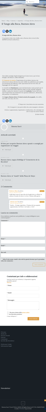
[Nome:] (23, 288)
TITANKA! (22, 409)
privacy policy (25, 312)
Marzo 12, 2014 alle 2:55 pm (16, 203)
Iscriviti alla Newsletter (7, 341)
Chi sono (3, 332)
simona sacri (14, 202)
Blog (8, 20)
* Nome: (9, 285)
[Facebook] (3, 31)
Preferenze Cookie (6, 344)
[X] (7, 31)
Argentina (20, 20)
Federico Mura (13, 191)
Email (3, 245)
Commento (4, 220)
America (13, 20)
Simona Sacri (16, 126)
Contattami (4, 339)
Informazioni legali (6, 346)
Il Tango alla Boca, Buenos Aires (33, 20)
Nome (3, 239)
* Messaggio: (10, 300)
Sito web (3, 252)
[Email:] (23, 296)
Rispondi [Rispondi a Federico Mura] (42, 191)
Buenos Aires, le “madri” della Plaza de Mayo (18, 176)
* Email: (9, 293)
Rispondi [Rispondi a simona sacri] (42, 201)
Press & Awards (5, 335)
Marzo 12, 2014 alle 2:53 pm (15, 192)
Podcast (3, 337)
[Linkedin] (10, 31)
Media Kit (3, 334)
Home (3, 20)
